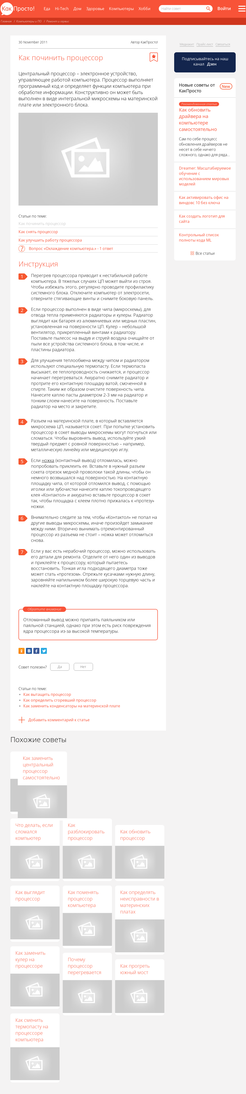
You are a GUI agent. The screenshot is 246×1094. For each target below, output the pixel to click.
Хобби (144, 8)
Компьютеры (121, 8)
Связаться (222, 44)
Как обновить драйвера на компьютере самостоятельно (198, 119)
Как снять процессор (38, 231)
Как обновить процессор (135, 834)
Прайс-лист (205, 44)
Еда (47, 8)
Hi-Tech (62, 8)
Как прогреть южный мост (135, 969)
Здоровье (95, 8)
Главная (6, 21)
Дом (77, 8)
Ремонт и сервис (57, 21)
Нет (83, 666)
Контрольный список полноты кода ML (199, 237)
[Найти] (208, 8)
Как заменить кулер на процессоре (30, 959)
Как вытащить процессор (47, 694)
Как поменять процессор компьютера (83, 898)
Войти (224, 8)
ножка (48, 460)
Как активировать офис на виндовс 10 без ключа (203, 200)
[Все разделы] (242, 9)
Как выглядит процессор (30, 895)
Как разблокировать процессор (86, 831)
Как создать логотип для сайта (202, 218)
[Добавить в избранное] (154, 57)
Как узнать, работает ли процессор (29, 764)
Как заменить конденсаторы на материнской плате (71, 706)
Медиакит (187, 44)
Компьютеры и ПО (29, 21)
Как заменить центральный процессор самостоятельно (138, 768)
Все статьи (205, 253)
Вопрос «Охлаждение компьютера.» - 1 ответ (71, 248)
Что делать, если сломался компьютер (34, 831)
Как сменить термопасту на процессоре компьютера (31, 1030)
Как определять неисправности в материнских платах (139, 902)
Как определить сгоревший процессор (59, 700)
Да (60, 666)
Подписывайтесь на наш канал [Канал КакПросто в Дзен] (205, 61)
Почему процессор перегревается (84, 966)
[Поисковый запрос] (186, 8)
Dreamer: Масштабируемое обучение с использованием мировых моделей (205, 176)
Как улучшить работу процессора (50, 240)
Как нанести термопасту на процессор (84, 764)
